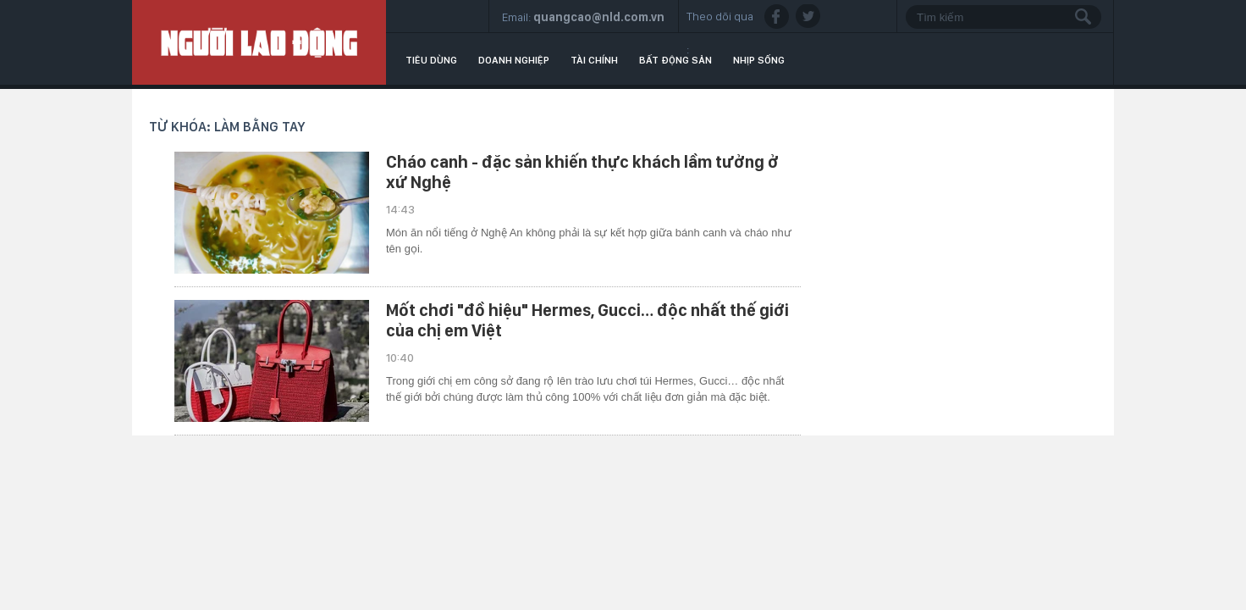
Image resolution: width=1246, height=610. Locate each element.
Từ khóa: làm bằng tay (227, 127)
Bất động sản (675, 60)
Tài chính (594, 60)
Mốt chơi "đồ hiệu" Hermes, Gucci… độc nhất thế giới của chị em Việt (587, 320)
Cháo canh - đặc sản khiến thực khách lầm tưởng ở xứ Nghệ (582, 172)
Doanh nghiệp (513, 60)
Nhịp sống (759, 60)
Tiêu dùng (431, 60)
